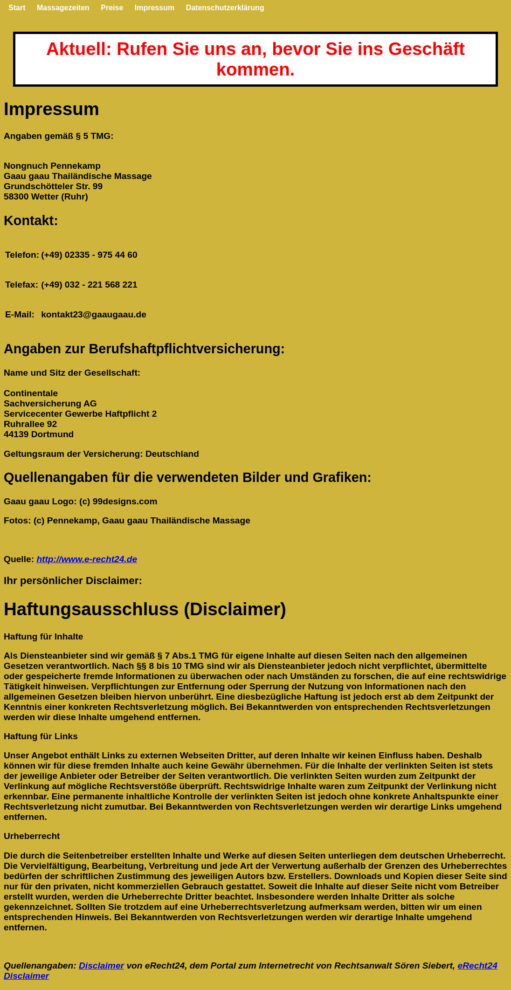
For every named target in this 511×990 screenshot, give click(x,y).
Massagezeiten (63, 8)
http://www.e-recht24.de (86, 559)
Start (16, 8)
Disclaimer (101, 965)
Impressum (154, 8)
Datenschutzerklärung (225, 8)
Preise (112, 8)
